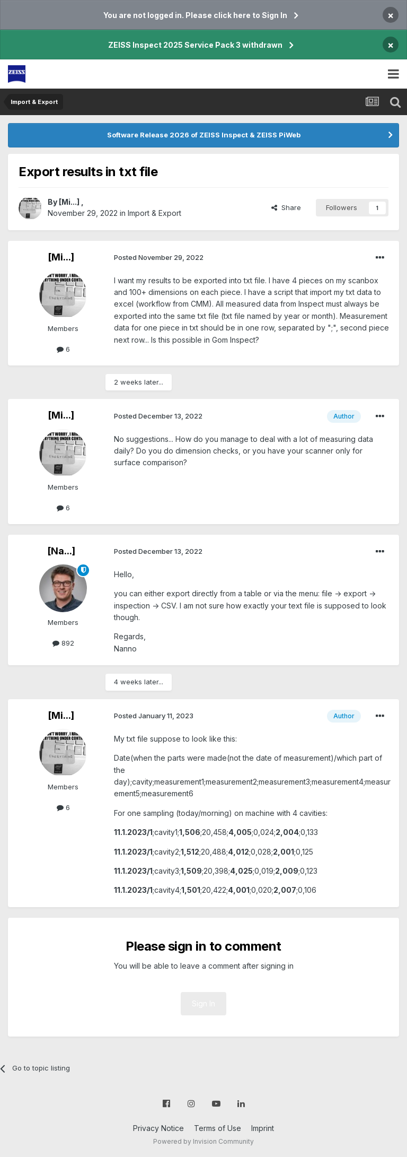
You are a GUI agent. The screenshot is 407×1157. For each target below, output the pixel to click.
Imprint (262, 1128)
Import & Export (154, 213)
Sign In (203, 1003)
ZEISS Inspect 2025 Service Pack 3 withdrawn (195, 44)
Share (286, 207)
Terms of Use (217, 1128)
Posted (159, 257)
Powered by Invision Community (203, 1141)
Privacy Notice (158, 1128)
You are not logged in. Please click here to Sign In (195, 15)
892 (63, 643)
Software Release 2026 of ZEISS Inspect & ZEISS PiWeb (203, 135)
